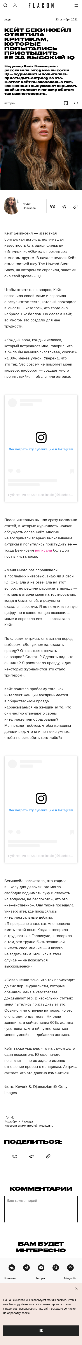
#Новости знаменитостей (21, 1125)
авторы (40, 1278)
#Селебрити (12, 1121)
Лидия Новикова (29, 206)
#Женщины (46, 1125)
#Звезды (27, 1121)
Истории (9, 103)
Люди (8, 19)
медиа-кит (71, 1278)
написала (43, 550)
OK (41, 1330)
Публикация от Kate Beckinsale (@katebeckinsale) (44, 495)
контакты (10, 1278)
